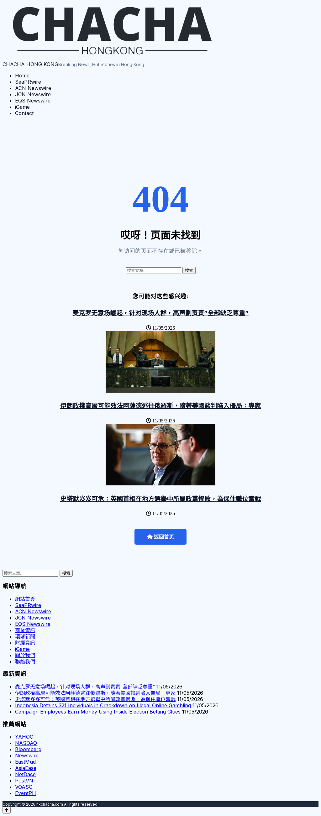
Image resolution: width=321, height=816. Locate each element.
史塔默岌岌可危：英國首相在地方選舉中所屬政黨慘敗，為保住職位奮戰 (160, 499)
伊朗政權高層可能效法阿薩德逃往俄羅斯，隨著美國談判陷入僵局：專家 (160, 406)
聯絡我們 (25, 661)
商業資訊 (25, 630)
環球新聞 (25, 636)
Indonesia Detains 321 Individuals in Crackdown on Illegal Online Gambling (103, 705)
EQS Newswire (32, 100)
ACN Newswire (33, 88)
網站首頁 (25, 599)
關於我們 (25, 655)
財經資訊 (25, 643)
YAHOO (24, 737)
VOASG (24, 787)
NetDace (25, 774)
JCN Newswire (33, 94)
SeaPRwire (28, 82)
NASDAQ (26, 743)
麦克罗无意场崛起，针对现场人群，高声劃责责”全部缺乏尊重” (160, 313)
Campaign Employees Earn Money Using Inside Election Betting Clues (98, 712)
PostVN (24, 780)
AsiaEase (25, 768)
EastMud (25, 762)
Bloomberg (28, 749)
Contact (24, 113)
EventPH (25, 793)
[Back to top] (7, 810)
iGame (22, 107)
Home (22, 75)
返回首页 (160, 537)
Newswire (27, 755)
